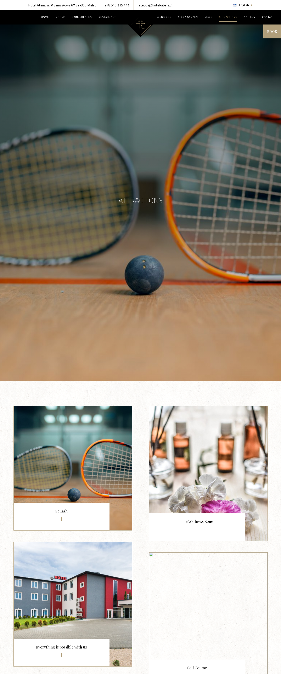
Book (271, 31)
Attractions (228, 17)
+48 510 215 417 (117, 5)
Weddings (164, 17)
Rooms (61, 17)
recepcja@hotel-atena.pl (155, 5)
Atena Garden (188, 17)
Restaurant (110, 17)
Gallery (249, 17)
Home (45, 17)
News (208, 17)
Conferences (82, 17)
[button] (243, 5)
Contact (268, 17)
